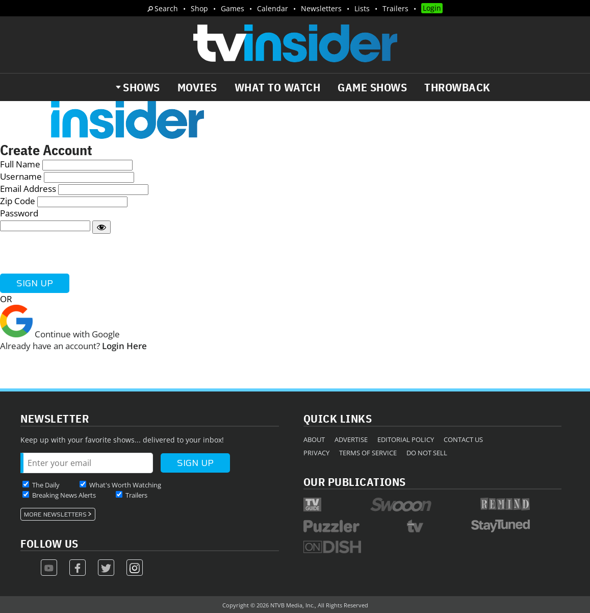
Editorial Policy (405, 439)
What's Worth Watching (125, 484)
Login (432, 8)
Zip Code (17, 201)
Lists (362, 8)
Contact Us (463, 439)
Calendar (272, 8)
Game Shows (372, 87)
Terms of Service (368, 452)
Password (19, 213)
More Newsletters (55, 514)
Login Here (124, 346)
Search (166, 8)
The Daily (46, 484)
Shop (199, 8)
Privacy (316, 452)
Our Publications (354, 481)
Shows (141, 87)
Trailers (395, 8)
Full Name (20, 164)
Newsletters (321, 8)
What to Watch (278, 87)
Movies (197, 87)
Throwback (457, 87)
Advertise (351, 439)
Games (232, 8)
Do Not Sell (426, 452)
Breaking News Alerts (64, 495)
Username (21, 176)
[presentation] (77, 254)
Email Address (28, 188)
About (314, 439)
